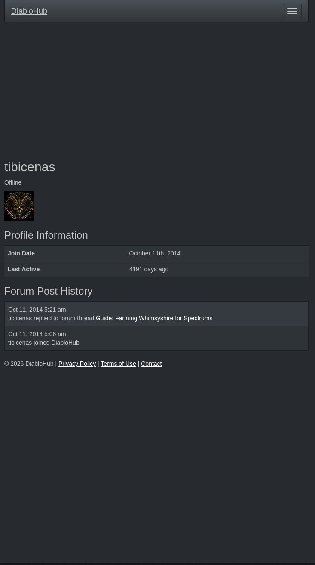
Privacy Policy (77, 363)
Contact (151, 363)
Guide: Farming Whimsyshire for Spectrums (154, 318)
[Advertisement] (156, 91)
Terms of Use (118, 363)
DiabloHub (29, 10)
